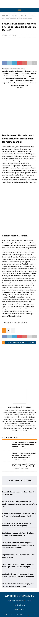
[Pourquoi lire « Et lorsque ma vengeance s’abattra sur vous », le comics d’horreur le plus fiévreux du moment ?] (19, 539)
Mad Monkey (25, 468)
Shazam (31, 343)
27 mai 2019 (6, 35)
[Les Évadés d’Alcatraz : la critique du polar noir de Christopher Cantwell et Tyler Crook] (19, 570)
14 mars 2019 (16, 459)
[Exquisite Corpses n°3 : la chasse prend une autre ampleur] (19, 551)
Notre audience (19, 609)
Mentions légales (19, 605)
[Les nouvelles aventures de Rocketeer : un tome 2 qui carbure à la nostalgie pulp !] (19, 561)
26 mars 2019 (16, 449)
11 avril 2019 (16, 468)
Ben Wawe (25, 449)
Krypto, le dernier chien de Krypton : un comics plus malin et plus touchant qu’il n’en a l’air (19, 504)
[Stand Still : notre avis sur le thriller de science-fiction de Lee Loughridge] (19, 519)
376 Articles (27, 407)
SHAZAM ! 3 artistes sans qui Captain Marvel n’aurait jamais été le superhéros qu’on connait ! (24, 455)
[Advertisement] (19, 367)
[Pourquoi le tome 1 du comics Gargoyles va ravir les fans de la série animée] (19, 580)
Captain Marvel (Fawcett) (16, 343)
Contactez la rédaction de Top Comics (19, 601)
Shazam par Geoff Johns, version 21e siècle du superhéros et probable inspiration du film (24, 444)
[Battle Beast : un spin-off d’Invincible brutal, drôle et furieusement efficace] (19, 529)
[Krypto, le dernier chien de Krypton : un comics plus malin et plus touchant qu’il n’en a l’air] (19, 498)
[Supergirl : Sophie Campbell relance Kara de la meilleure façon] (19, 488)
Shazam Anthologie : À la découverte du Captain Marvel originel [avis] (24, 465)
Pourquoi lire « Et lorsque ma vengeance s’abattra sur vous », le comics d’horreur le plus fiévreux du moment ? (18, 545)
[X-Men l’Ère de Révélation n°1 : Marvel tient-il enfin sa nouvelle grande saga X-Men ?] (19, 510)
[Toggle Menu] (19, 10)
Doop (14, 35)
